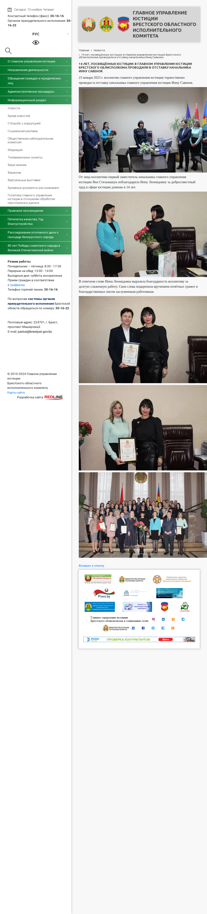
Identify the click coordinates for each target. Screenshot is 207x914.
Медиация (15, 150)
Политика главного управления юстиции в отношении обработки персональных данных (31, 199)
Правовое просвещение (25, 210)
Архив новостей (19, 116)
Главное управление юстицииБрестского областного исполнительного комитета (164, 24)
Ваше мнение (17, 165)
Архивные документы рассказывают (34, 188)
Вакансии (14, 172)
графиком (17, 285)
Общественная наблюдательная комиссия (30, 140)
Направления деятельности (28, 70)
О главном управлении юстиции (31, 61)
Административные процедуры (31, 91)
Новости (14, 108)
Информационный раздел (27, 100)
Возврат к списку (91, 565)
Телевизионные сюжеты (25, 157)
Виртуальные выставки (24, 180)
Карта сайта (16, 392)
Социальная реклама (23, 131)
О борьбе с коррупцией (24, 123)
